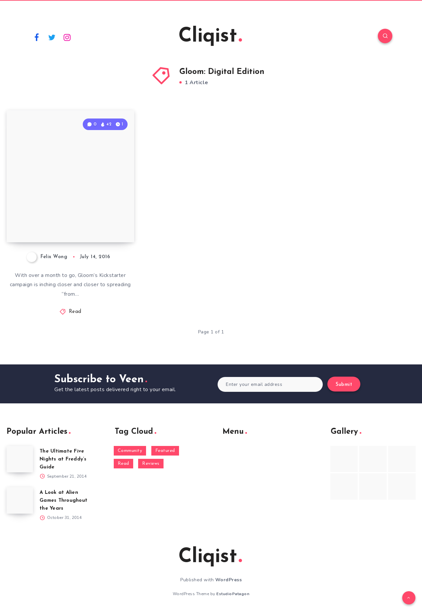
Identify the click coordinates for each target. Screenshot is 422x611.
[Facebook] (36, 37)
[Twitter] (52, 37)
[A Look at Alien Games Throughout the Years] (20, 500)
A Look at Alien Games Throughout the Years (63, 500)
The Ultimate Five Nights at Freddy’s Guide (63, 459)
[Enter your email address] (270, 384)
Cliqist (210, 37)
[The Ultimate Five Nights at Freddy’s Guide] (20, 459)
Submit (344, 384)
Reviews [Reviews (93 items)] (151, 463)
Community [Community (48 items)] (130, 450)
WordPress (228, 580)
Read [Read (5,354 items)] (123, 463)
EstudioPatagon (232, 593)
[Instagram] (67, 37)
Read (75, 311)
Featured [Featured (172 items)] (165, 450)
